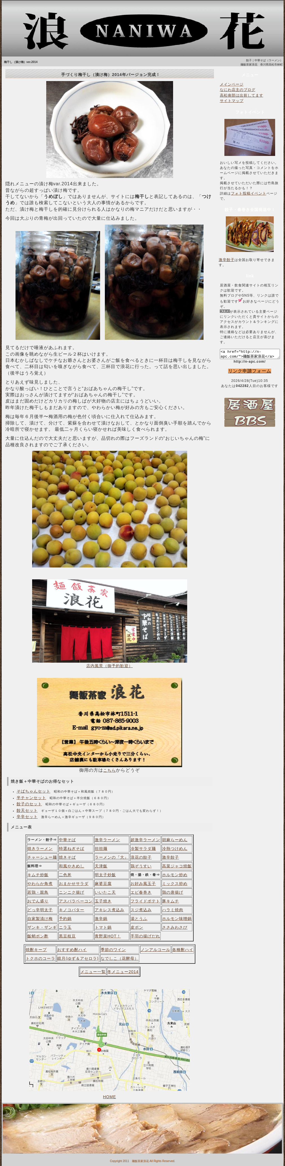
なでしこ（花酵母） (120, 958)
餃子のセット (29, 804)
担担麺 (101, 848)
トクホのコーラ (40, 958)
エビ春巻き (141, 892)
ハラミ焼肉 (172, 910)
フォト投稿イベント (248, 193)
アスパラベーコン (76, 901)
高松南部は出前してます (241, 95)
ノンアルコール (155, 949)
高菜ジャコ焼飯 (177, 866)
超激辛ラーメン (145, 839)
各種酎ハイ (182, 949)
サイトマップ (232, 101)
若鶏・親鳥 (37, 892)
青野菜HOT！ (108, 936)
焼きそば (67, 857)
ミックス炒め (174, 883)
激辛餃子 (170, 857)
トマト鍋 (103, 927)
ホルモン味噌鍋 (177, 918)
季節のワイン (113, 949)
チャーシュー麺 (42, 857)
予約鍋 (65, 918)
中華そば (67, 839)
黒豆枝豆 (67, 936)
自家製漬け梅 (40, 918)
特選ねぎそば (71, 848)
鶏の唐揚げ (172, 892)
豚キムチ (170, 901)
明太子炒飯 (105, 875)
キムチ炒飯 (37, 875)
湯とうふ (139, 918)
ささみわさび (174, 927)
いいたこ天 (105, 892)
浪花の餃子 (141, 857)
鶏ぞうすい (141, 866)
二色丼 (65, 875)
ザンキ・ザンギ (42, 927)
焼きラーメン (40, 848)
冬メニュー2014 (122, 971)
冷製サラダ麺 (143, 848)
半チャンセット (31, 797)
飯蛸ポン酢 (37, 936)
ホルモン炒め (174, 875)
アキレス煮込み (109, 910)
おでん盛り (37, 901)
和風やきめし (71, 866)
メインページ (232, 84)
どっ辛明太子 (40, 910)
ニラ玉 (65, 927)
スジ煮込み (141, 910)
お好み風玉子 (143, 883)
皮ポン (137, 927)
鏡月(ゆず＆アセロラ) (77, 958)
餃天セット (27, 810)
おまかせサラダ (74, 883)
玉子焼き (103, 901)
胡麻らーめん (174, 839)
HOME (109, 1097)
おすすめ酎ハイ (72, 949)
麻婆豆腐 (103, 883)
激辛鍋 (101, 918)
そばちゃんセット (33, 791)
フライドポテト (145, 901)
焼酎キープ (36, 949)
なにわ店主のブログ (237, 90)
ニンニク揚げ (71, 892)
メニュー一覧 (93, 971)
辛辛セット (27, 816)
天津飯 (101, 866)
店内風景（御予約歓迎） (109, 666)
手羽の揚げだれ (145, 936)
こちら (109, 770)
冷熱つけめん (174, 848)
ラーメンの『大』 (112, 857)
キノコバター (71, 910)
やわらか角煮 (40, 883)
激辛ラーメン (107, 839)
